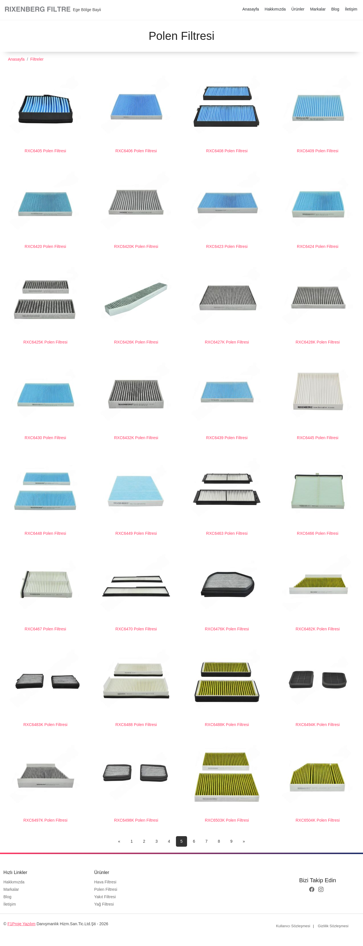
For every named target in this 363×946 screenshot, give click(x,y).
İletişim (351, 9)
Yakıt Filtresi (105, 896)
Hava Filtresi (105, 882)
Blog (335, 9)
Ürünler (297, 9)
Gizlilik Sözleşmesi (333, 926)
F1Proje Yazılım (21, 924)
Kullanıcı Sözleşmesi (293, 926)
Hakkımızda (275, 9)
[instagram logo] (320, 890)
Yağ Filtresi (104, 904)
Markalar (317, 9)
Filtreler (37, 59)
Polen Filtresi (105, 889)
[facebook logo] (311, 890)
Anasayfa (250, 9)
